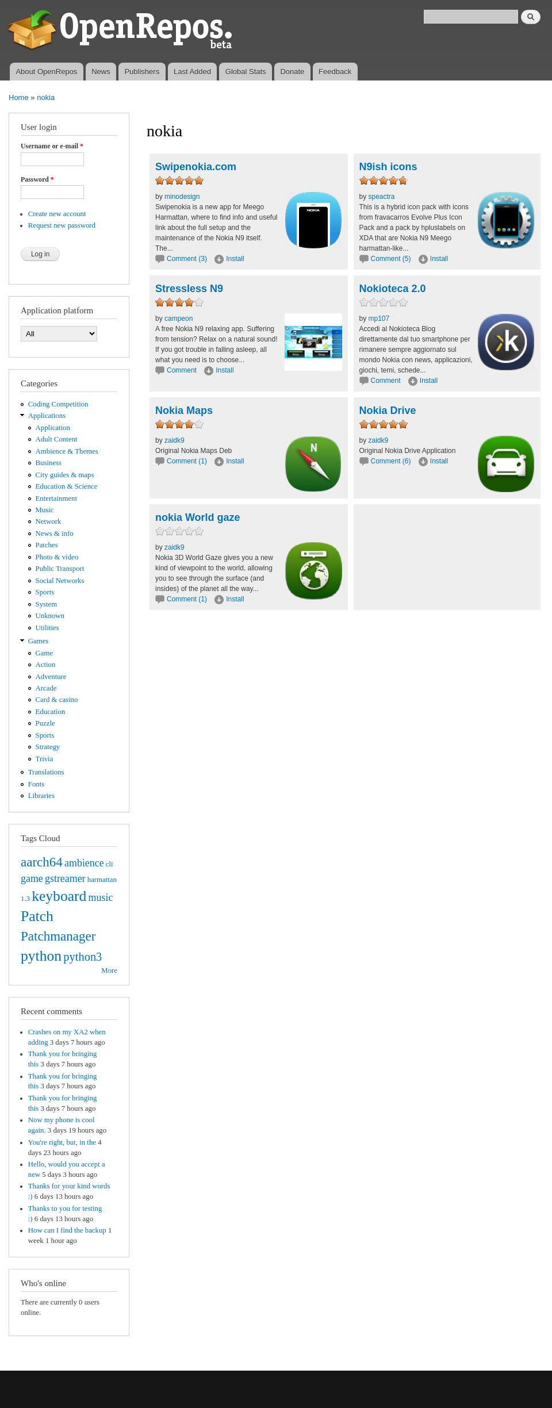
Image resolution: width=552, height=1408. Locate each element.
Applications (47, 416)
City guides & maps (65, 475)
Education (51, 712)
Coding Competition (58, 404)
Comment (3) (187, 259)
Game (44, 653)
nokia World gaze (197, 517)
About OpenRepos (46, 71)
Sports (45, 592)
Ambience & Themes (67, 451)
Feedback (335, 71)
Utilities (47, 628)
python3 (82, 956)
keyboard (59, 896)
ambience (84, 863)
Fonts (36, 784)
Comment (182, 370)
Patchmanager (58, 936)
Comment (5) (391, 259)
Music (45, 510)
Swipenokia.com (195, 166)
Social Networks (60, 581)
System (46, 604)
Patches (47, 545)
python (41, 955)
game (32, 878)
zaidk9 (174, 440)
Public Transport (60, 569)
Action (46, 665)
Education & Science (67, 486)
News (100, 71)
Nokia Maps (184, 410)
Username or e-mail (52, 146)
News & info (55, 534)
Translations (46, 772)
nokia (46, 97)
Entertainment (56, 498)
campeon (178, 318)
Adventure (51, 677)
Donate (292, 71)
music (101, 897)
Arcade (46, 688)
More (109, 970)
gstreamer (65, 878)
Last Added (192, 71)
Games (38, 641)
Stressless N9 (189, 288)
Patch (37, 916)
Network (49, 521)
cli (109, 864)
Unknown (50, 616)
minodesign (182, 197)
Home (19, 97)
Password (37, 179)
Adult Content (57, 439)
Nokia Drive (387, 410)
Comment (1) (187, 461)
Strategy (48, 747)
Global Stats (245, 71)
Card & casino (57, 700)
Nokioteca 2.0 (392, 288)
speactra (382, 197)
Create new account (57, 214)
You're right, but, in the (62, 1142)
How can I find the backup (67, 1230)
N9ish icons (388, 166)
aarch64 (42, 861)
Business (49, 463)
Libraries (41, 796)
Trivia (44, 759)
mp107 (379, 318)
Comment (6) (391, 461)
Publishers (141, 71)
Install (235, 259)
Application (53, 428)
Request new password (61, 225)
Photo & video (57, 557)
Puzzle (45, 723)
